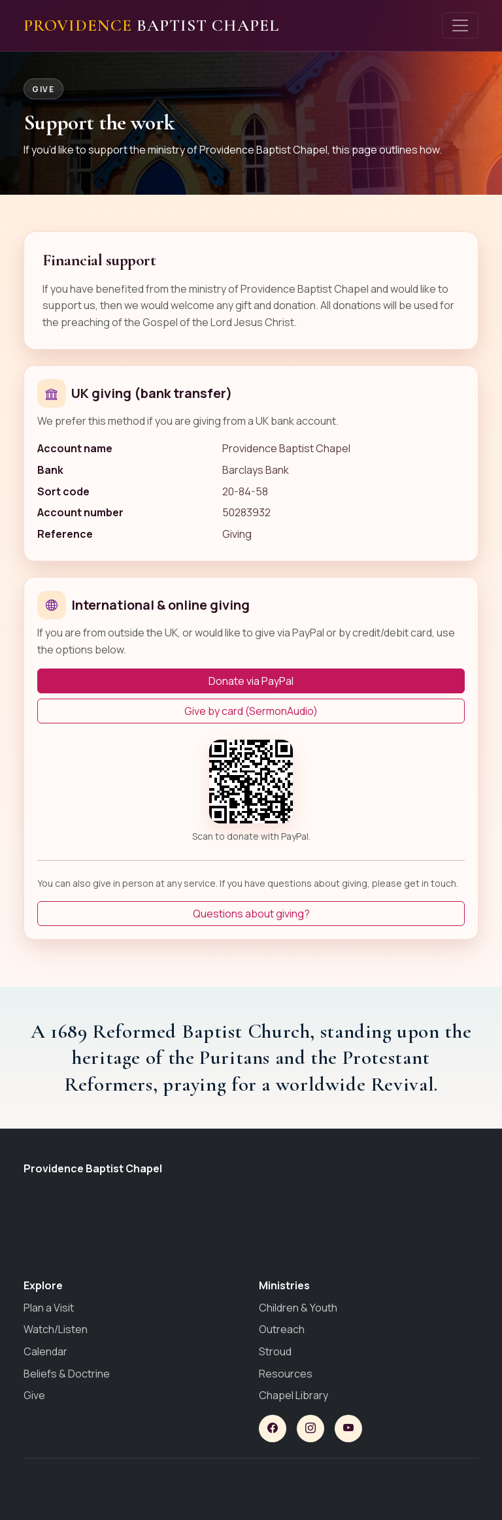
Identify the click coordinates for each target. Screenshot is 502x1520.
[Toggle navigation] (460, 25)
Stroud (275, 1351)
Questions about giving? (251, 913)
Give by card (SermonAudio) (251, 711)
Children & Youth (298, 1307)
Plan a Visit (49, 1307)
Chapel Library (293, 1395)
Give (34, 1395)
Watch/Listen (56, 1329)
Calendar (45, 1351)
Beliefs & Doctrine (67, 1373)
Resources (285, 1373)
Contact (460, 1481)
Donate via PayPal (251, 681)
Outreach (282, 1329)
